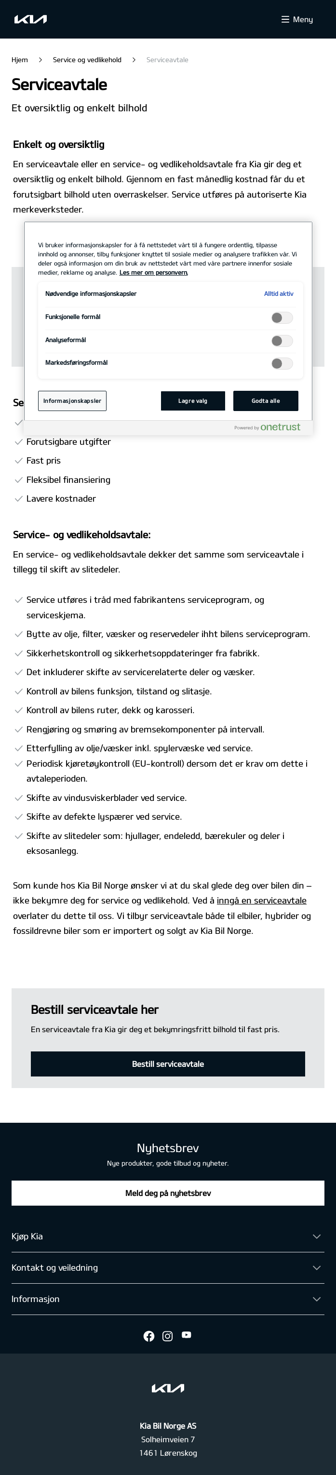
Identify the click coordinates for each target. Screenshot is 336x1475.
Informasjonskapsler (72, 401)
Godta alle (266, 401)
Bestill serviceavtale (168, 1063)
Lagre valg (193, 401)
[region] (168, 328)
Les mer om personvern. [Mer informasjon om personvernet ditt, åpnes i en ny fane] (154, 272)
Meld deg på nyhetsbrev (168, 1192)
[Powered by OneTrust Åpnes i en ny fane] (271, 429)
